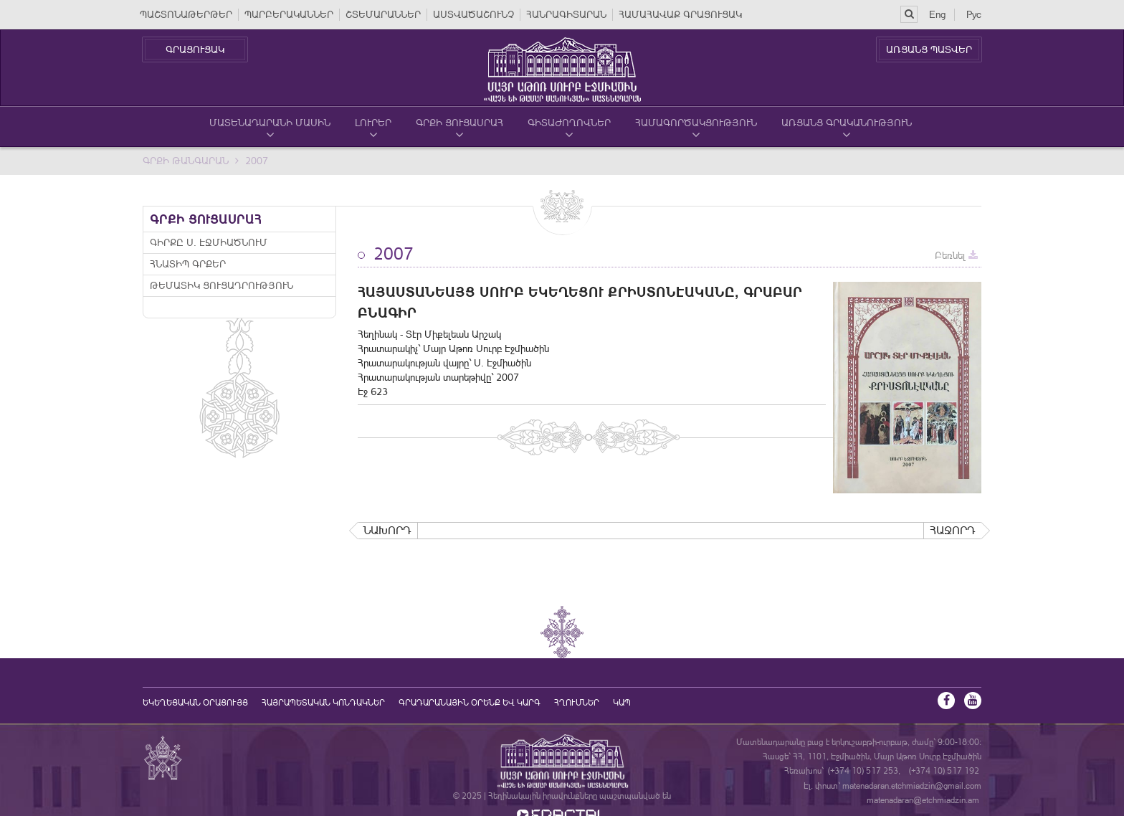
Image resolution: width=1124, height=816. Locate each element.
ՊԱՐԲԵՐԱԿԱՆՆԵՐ (288, 14)
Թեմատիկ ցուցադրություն (221, 285)
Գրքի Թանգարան (186, 160)
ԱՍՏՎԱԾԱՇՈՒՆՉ (473, 14)
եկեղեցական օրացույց (195, 703)
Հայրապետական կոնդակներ (323, 703)
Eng (937, 14)
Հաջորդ (953, 530)
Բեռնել (956, 255)
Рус (973, 14)
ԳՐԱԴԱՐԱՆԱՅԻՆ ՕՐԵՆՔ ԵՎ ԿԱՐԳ (469, 703)
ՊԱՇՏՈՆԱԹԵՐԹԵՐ (186, 14)
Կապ (622, 703)
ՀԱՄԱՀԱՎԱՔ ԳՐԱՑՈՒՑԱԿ (680, 14)
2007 (256, 160)
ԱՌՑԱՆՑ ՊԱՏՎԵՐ (929, 49)
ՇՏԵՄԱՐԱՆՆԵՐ (383, 14)
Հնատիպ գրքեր (188, 264)
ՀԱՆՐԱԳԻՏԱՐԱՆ (566, 14)
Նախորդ (387, 530)
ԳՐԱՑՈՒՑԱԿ (195, 49)
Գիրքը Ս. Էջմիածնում (208, 242)
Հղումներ (576, 703)
